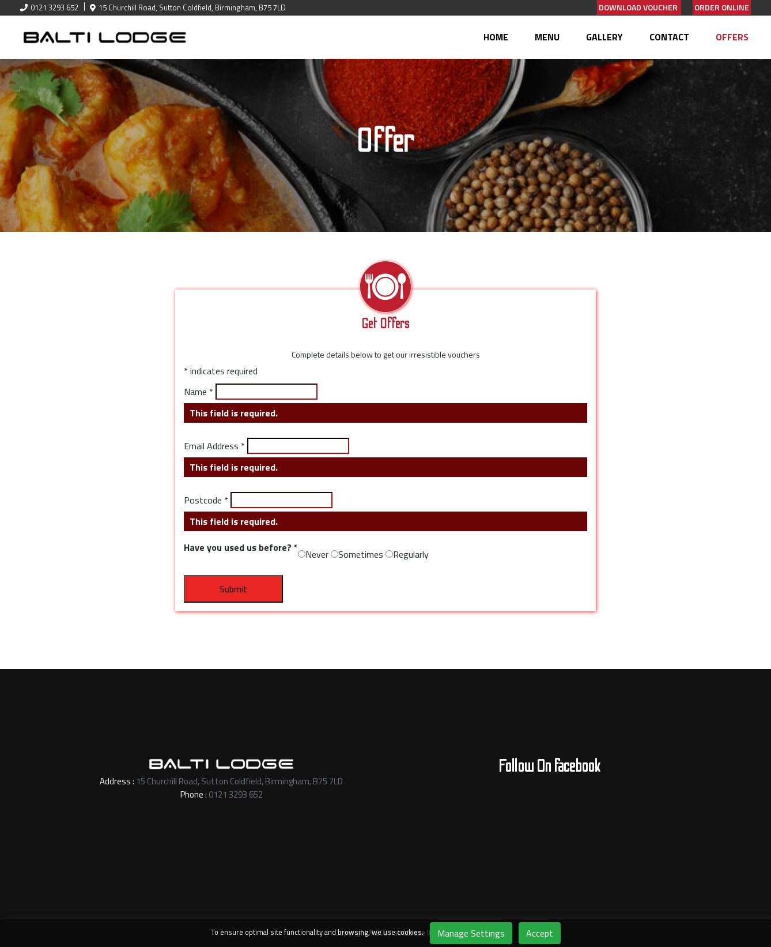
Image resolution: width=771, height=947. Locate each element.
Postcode (206, 500)
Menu (547, 37)
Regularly (411, 554)
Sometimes (360, 554)
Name (198, 392)
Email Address (214, 446)
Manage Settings (471, 933)
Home (495, 37)
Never (316, 554)
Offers (732, 37)
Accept (539, 933)
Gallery (604, 37)
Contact (669, 37)
